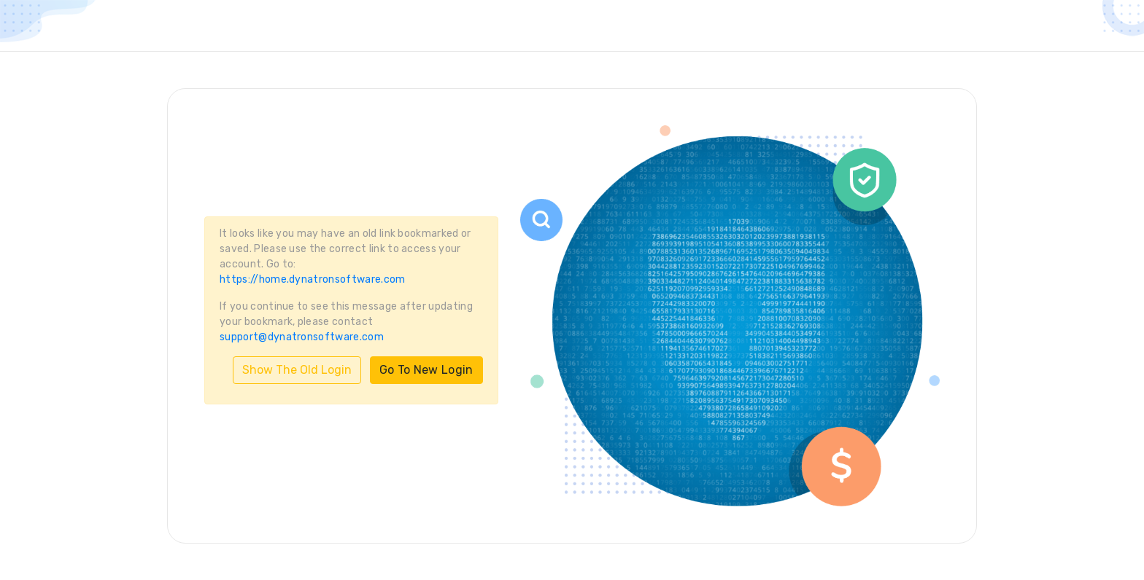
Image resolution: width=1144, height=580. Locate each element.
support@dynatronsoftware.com (302, 337)
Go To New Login (426, 370)
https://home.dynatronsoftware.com (313, 279)
